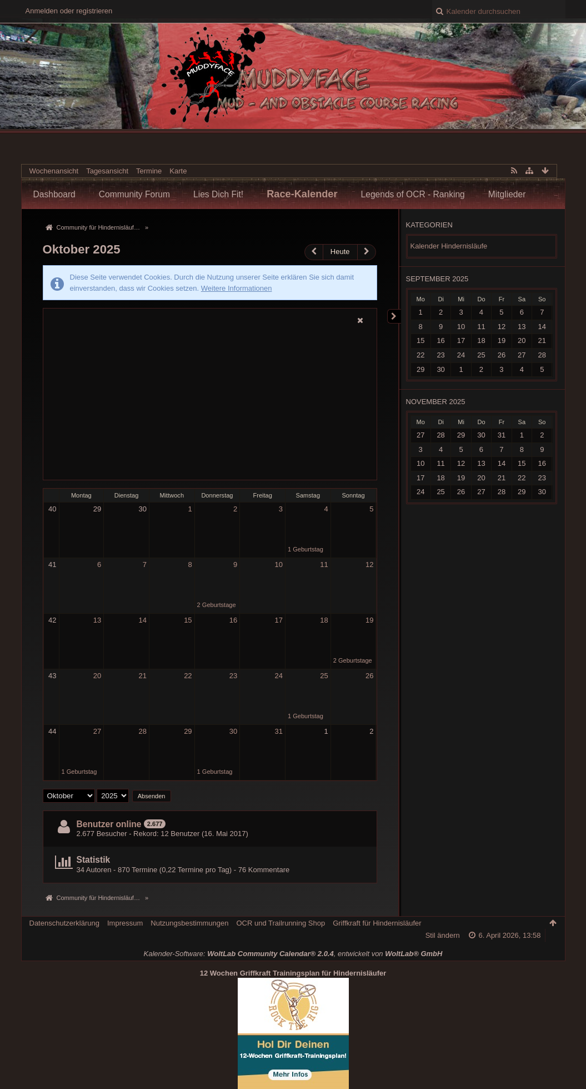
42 (52, 620)
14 (142, 620)
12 (369, 564)
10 (279, 564)
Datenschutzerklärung (64, 923)
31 (279, 731)
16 (233, 620)
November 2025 (435, 401)
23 (233, 676)
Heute (340, 251)
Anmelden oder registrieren (69, 11)
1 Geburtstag (305, 549)
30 (142, 509)
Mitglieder (507, 194)
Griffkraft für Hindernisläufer (377, 923)
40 (52, 509)
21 (142, 676)
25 (324, 676)
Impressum (125, 923)
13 (97, 620)
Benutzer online (109, 824)
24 (279, 676)
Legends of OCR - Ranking (413, 194)
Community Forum (134, 194)
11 (324, 564)
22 (188, 676)
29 (97, 509)
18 (324, 620)
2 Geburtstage (216, 604)
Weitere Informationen (236, 288)
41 (52, 564)
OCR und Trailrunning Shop (280, 923)
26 (369, 676)
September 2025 (437, 279)
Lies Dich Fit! (218, 194)
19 (369, 620)
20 (97, 676)
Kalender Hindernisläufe (449, 246)
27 (97, 731)
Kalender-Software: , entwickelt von (293, 953)
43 (52, 676)
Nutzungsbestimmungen (189, 923)
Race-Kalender (302, 194)
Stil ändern (442, 935)
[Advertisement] (210, 403)
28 (142, 731)
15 (188, 620)
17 (279, 620)
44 (52, 731)
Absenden (152, 796)
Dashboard (54, 194)
